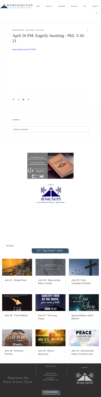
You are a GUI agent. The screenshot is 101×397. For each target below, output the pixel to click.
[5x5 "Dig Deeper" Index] (50, 250)
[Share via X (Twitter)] (18, 99)
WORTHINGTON (20, 5)
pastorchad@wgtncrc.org (50, 379)
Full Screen (10, 246)
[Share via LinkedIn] (23, 99)
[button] (49, 6)
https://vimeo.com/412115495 (24, 49)
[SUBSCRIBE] (50, 392)
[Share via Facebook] (13, 99)
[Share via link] (28, 99)
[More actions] (87, 30)
